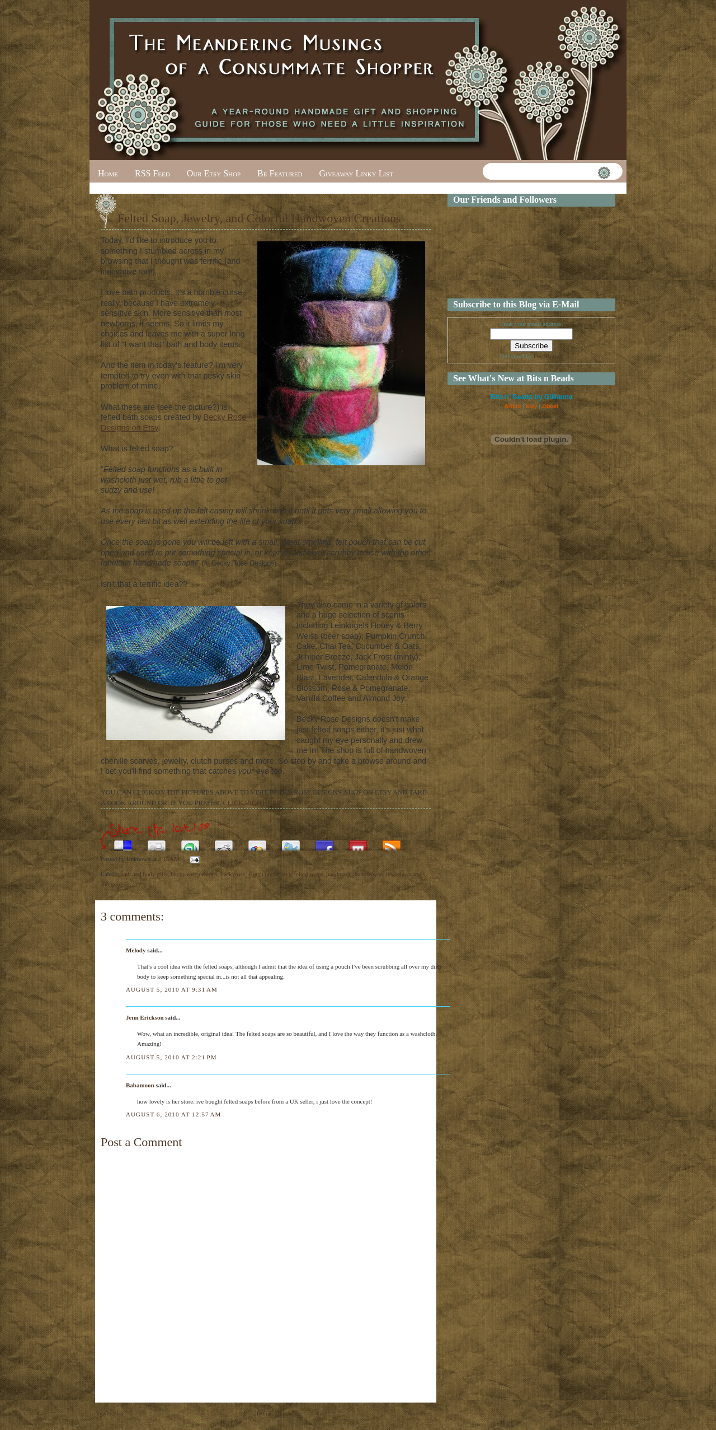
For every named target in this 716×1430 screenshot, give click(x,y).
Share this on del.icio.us (123, 842)
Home (108, 173)
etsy (286, 874)
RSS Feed (152, 173)
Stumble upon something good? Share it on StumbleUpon (190, 842)
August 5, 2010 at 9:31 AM (172, 989)
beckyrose (233, 874)
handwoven (369, 874)
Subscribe (391, 842)
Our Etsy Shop (214, 173)
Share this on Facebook (324, 842)
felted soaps (308, 874)
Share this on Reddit (224, 842)
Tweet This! (291, 842)
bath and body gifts (144, 874)
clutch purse (263, 874)
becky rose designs (194, 874)
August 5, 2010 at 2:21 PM (171, 1057)
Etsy (531, 406)
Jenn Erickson (145, 1017)
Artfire (512, 406)
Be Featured (279, 173)
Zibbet (550, 406)
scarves (416, 874)
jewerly (395, 874)
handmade (338, 874)
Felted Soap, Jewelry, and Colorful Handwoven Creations (259, 218)
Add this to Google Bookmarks (257, 842)
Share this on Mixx (358, 842)
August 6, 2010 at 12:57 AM (173, 1114)
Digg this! (156, 842)
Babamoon (140, 1085)
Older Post (417, 1413)
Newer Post (109, 1413)
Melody (135, 950)
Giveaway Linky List (356, 173)
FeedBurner (548, 356)
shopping (112, 884)
